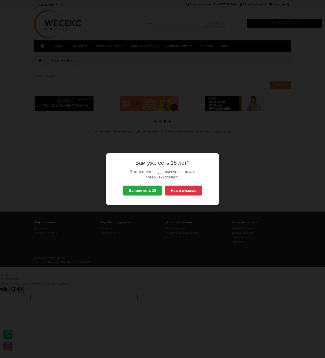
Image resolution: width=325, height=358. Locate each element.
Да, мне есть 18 (142, 190)
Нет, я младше (183, 190)
